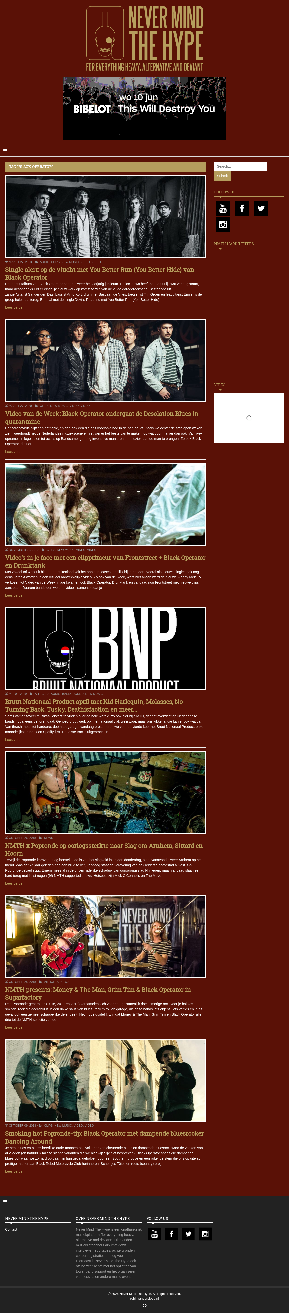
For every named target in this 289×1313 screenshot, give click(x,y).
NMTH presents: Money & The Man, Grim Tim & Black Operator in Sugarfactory (98, 993)
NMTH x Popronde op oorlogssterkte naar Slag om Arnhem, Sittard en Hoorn (104, 849)
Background (73, 694)
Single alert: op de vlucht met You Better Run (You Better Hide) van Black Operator (99, 273)
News (48, 838)
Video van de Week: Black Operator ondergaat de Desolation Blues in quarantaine (101, 417)
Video (85, 262)
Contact (11, 1229)
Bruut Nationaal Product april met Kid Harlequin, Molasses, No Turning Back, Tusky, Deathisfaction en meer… (94, 705)
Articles (42, 694)
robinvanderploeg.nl (144, 1298)
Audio (44, 262)
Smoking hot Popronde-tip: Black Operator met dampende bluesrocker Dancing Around (104, 1137)
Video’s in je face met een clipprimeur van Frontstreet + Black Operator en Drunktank (105, 561)
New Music (70, 262)
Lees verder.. (15, 307)
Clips (55, 262)
